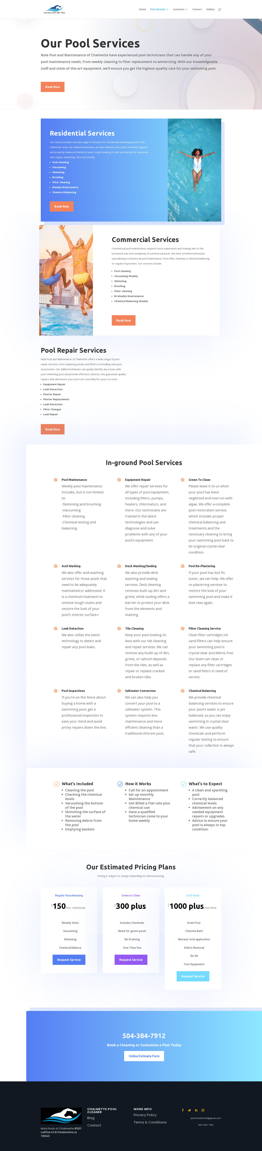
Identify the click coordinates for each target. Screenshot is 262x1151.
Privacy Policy (145, 1115)
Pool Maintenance (74, 479)
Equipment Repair (138, 479)
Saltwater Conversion (140, 690)
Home (142, 9)
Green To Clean (199, 479)
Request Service (69, 959)
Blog (91, 1118)
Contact (197, 9)
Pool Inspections (73, 690)
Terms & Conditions (150, 1122)
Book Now (52, 86)
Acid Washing (71, 566)
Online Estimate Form (144, 1056)
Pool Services (157, 9)
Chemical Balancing (202, 690)
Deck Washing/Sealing (141, 566)
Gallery (210, 9)
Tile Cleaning (134, 628)
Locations (178, 9)
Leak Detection (73, 628)
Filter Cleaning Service (205, 628)
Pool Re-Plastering (202, 566)
